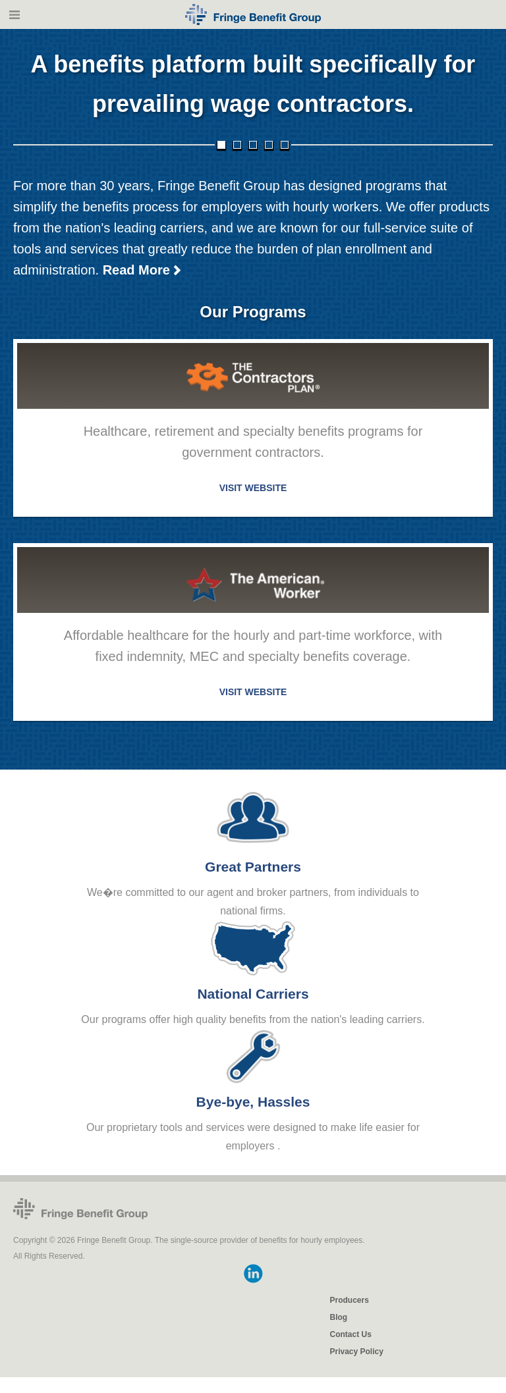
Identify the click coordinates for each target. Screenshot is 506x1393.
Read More (142, 270)
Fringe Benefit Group (80, 1210)
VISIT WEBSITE (253, 488)
